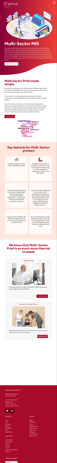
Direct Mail (32, 422)
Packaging (32, 432)
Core (6, 422)
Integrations (8, 442)
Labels (31, 424)
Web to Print (8, 432)
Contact (7, 448)
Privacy (7, 451)
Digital (31, 420)
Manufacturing (33, 426)
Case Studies (9, 440)
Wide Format (33, 436)
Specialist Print (33, 434)
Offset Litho (32, 430)
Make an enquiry (11, 64)
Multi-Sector (33, 428)
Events (7, 444)
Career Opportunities (11, 449)
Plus (6, 430)
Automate (8, 424)
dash (6, 420)
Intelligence (8, 428)
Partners (7, 446)
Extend (7, 426)
